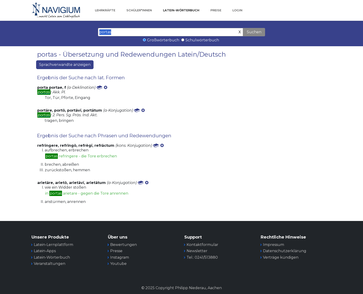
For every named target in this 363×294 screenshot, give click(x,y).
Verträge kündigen (280, 257)
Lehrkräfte (105, 10)
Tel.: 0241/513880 (202, 257)
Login (237, 10)
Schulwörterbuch (202, 40)
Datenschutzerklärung (284, 251)
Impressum (273, 244)
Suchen (254, 32)
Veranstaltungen (49, 263)
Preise (215, 10)
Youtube (118, 263)
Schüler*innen (139, 10)
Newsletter (197, 251)
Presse (116, 251)
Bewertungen (123, 244)
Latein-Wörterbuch (181, 10)
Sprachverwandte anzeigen (65, 64)
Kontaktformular (202, 244)
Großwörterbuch (163, 40)
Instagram (119, 257)
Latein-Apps (45, 251)
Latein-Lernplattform (53, 244)
